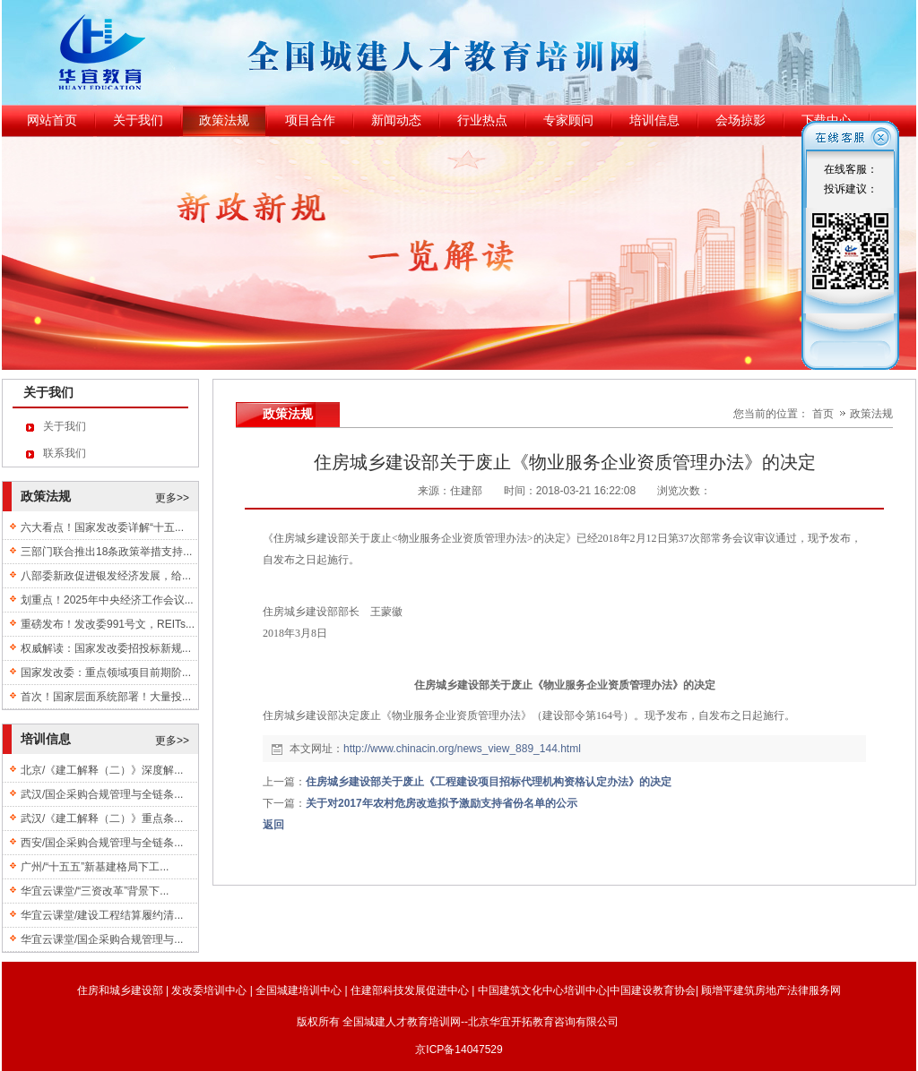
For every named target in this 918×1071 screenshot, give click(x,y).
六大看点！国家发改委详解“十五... (102, 527)
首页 (823, 413)
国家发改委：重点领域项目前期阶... (106, 672)
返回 (273, 824)
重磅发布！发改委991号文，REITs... (108, 624)
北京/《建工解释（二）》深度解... (102, 770)
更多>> (172, 498)
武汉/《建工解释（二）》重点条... (102, 818)
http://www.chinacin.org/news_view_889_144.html (462, 748)
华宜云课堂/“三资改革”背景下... (95, 891)
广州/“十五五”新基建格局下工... (95, 867)
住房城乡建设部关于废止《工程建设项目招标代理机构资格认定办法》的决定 (488, 781)
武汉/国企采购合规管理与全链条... (102, 794)
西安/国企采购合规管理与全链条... (102, 842)
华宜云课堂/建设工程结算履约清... (102, 915)
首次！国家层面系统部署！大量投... (106, 696)
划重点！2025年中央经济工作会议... (107, 600)
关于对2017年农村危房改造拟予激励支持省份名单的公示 (441, 803)
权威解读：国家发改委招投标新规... (106, 648)
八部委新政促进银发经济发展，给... (106, 576)
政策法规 (871, 413)
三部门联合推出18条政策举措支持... (106, 551)
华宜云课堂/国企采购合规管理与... (102, 939)
